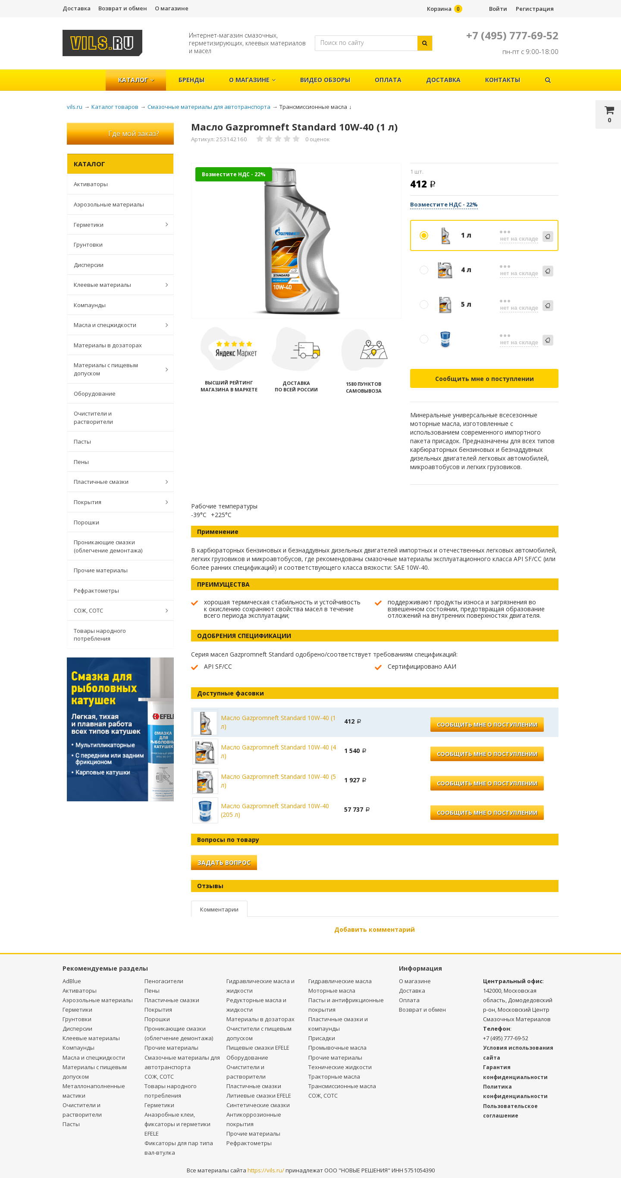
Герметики (116, 224)
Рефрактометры (96, 590)
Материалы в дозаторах (108, 345)
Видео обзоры (325, 80)
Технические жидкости (340, 1067)
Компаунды (90, 305)
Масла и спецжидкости (116, 325)
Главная (87, 75)
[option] (296, 241)
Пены (81, 462)
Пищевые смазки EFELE (257, 1047)
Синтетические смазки (258, 1105)
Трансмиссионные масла (342, 1086)
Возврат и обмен (122, 8)
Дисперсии (89, 265)
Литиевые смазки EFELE (258, 1095)
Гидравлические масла (340, 981)
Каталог (136, 80)
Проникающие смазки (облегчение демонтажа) (108, 546)
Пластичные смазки (116, 481)
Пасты (82, 441)
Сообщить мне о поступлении (484, 379)
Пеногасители (163, 981)
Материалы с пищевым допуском (116, 369)
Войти (498, 9)
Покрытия (116, 502)
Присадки (321, 1038)
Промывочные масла (337, 1047)
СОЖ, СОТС (116, 610)
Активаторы (91, 184)
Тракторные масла (334, 1076)
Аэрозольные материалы (109, 204)
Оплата (388, 80)
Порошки (86, 522)
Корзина (439, 9)
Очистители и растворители (93, 417)
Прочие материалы (101, 570)
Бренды (191, 80)
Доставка (77, 8)
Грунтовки (88, 244)
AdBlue (72, 981)
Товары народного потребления (100, 635)
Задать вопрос (224, 862)
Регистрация (535, 9)
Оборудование (95, 393)
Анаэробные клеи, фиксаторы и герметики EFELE (177, 1124)
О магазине (171, 8)
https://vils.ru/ (266, 1170)
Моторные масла (331, 990)
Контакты (502, 80)
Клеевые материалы (116, 284)
